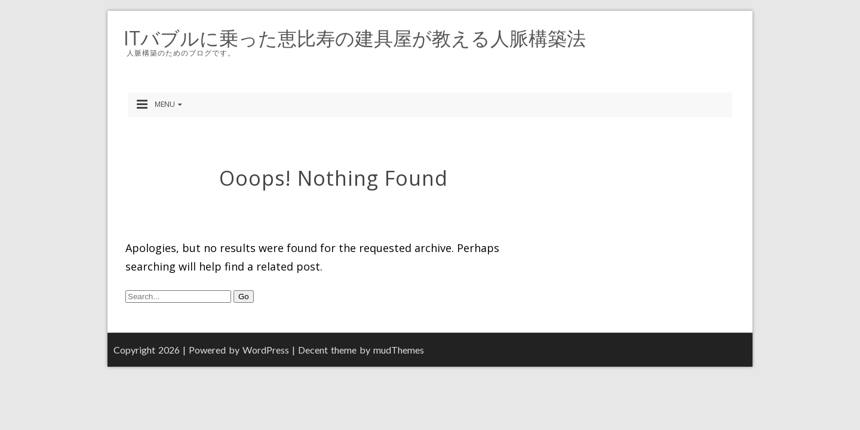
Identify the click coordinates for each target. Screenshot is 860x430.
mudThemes (398, 349)
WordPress (265, 349)
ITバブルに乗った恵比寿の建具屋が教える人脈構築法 (355, 38)
